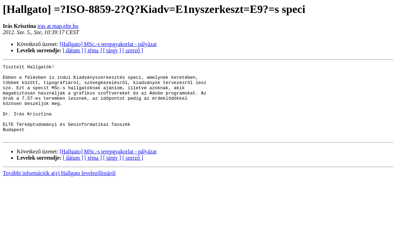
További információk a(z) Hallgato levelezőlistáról (59, 188)
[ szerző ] (132, 50)
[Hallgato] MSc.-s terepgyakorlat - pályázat (108, 44)
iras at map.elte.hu (58, 26)
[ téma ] (93, 50)
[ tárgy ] (112, 50)
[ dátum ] (73, 50)
